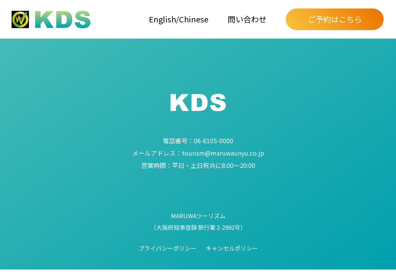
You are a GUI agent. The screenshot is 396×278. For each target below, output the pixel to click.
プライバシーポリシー (167, 248)
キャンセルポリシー (232, 248)
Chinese (193, 19)
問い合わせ (247, 19)
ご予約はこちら (335, 19)
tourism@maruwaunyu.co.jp (198, 153)
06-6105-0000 (198, 140)
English (162, 19)
